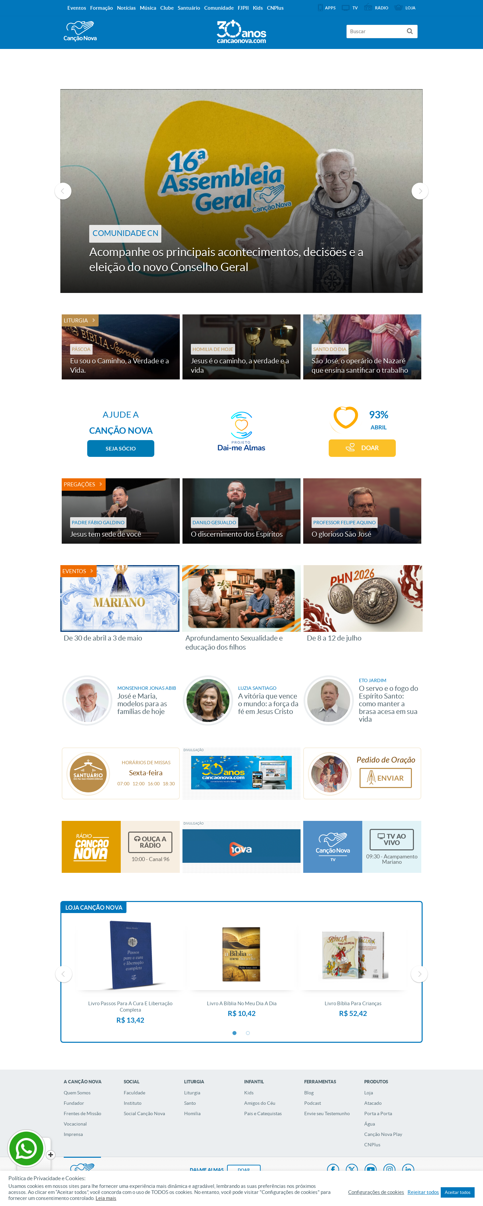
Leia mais (106, 1198)
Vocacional (75, 1124)
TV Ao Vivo (395, 839)
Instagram (389, 1170)
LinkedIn (408, 1170)
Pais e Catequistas (263, 1113)
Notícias (126, 8)
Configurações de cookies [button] (376, 1192)
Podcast (312, 1103)
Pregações (79, 484)
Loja (368, 1092)
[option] (241, 191)
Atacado (373, 1103)
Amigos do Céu (259, 1103)
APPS (330, 8)
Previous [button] (63, 191)
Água (369, 1124)
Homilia (192, 1113)
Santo (190, 1103)
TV (355, 8)
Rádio (381, 8)
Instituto (133, 1103)
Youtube (370, 1170)
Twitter (351, 1170)
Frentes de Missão (82, 1113)
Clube (167, 8)
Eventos (74, 571)
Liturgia (76, 320)
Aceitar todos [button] (458, 1192)
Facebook (333, 1170)
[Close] (51, 1155)
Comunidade (219, 8)
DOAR (370, 447)
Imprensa (73, 1134)
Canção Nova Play (383, 1134)
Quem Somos (77, 1092)
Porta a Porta (378, 1113)
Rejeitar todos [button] (423, 1192)
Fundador (74, 1103)
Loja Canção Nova (93, 907)
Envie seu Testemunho (327, 1113)
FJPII (243, 8)
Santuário (189, 8)
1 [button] (235, 1033)
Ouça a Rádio (153, 842)
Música (148, 8)
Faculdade (134, 1092)
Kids (249, 1092)
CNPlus (372, 1144)
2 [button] (248, 1033)
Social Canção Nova (144, 1113)
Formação (101, 8)
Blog (309, 1092)
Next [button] (420, 191)
